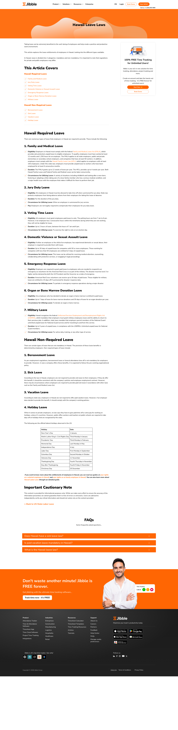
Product (56, 4)
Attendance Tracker (30, 621)
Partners (93, 627)
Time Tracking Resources (77, 627)
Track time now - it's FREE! (37, 597)
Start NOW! (144, 4)
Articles (71, 630)
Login (122, 4)
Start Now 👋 (138, 87)
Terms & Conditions (125, 670)
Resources (77, 4)
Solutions (66, 4)
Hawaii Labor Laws (31, 480)
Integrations (27, 638)
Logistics (48, 630)
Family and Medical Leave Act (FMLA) (86, 151)
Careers (93, 624)
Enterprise (89, 4)
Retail (47, 639)
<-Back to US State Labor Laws (39, 504)
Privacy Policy (139, 670)
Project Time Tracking (30, 635)
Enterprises (49, 621)
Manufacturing (50, 627)
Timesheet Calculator (76, 621)
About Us (93, 621)
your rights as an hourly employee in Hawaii (69, 477)
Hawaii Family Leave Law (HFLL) (64, 161)
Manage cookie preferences (95, 640)
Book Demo (131, 4)
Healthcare (49, 636)
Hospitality (49, 633)
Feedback (93, 630)
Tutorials (71, 633)
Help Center (94, 633)
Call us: (147, 8)
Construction (50, 624)
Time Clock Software (30, 632)
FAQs (92, 636)
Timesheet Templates (76, 624)
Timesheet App (28, 629)
